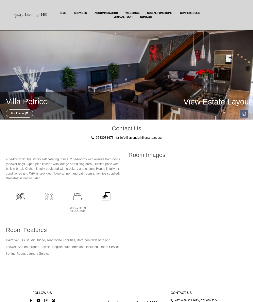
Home (62, 12)
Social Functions (159, 12)
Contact (146, 16)
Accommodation (106, 12)
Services (80, 12)
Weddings (133, 12)
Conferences (190, 12)
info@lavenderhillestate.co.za (42, 295)
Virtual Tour (122, 16)
